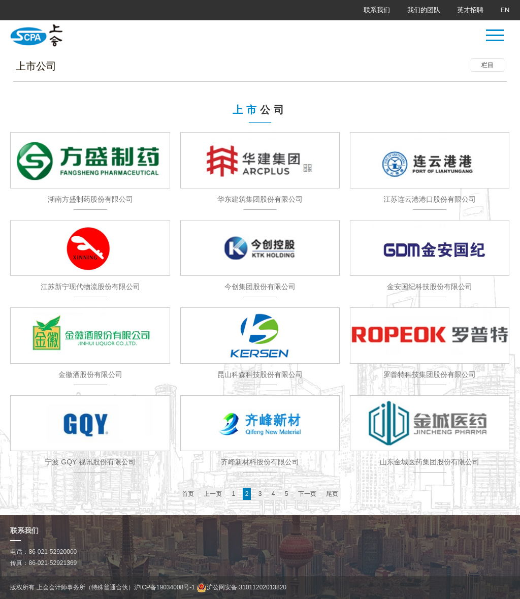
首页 (188, 493)
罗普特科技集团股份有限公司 (429, 374)
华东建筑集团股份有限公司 (260, 199)
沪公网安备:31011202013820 (241, 587)
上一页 (213, 493)
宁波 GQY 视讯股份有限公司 (90, 462)
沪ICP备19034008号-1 (164, 587)
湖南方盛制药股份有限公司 (90, 199)
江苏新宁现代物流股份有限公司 (90, 286)
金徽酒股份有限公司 (90, 374)
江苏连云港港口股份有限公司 (429, 199)
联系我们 (377, 10)
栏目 (487, 65)
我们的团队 (423, 10)
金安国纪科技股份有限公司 (429, 286)
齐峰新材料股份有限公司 (260, 462)
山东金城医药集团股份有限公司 (429, 462)
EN (504, 10)
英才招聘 (470, 10)
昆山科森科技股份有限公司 (260, 374)
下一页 (307, 493)
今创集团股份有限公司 (260, 286)
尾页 (332, 493)
